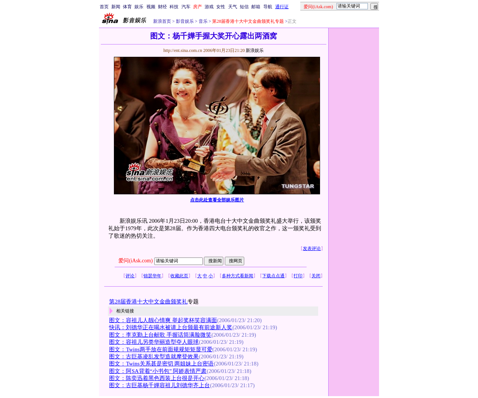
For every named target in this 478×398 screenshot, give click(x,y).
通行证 (282, 6)
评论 (129, 275)
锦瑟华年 (152, 275)
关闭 (315, 275)
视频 (150, 6)
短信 (244, 6)
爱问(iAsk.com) (135, 260)
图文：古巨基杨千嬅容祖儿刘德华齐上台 (159, 385)
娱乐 (138, 6)
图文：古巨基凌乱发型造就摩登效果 (154, 357)
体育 (127, 6)
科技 (174, 6)
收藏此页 (179, 275)
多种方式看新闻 (237, 275)
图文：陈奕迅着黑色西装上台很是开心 (156, 378)
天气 (232, 6)
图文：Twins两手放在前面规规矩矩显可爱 (160, 349)
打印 (298, 275)
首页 (104, 6)
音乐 (203, 21)
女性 (220, 6)
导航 (267, 6)
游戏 (209, 6)
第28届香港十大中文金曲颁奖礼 (148, 302)
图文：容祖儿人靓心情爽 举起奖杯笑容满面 (163, 320)
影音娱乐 (185, 21)
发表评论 (312, 248)
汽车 (185, 6)
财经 (162, 6)
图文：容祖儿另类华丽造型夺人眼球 (154, 342)
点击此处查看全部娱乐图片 (217, 200)
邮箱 (255, 6)
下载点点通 (273, 275)
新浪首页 (162, 21)
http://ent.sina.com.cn (183, 50)
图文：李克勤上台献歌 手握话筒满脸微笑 (160, 335)
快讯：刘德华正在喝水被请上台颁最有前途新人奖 (170, 327)
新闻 (115, 6)
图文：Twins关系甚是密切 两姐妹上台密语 (161, 364)
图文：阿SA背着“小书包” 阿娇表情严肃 (158, 371)
